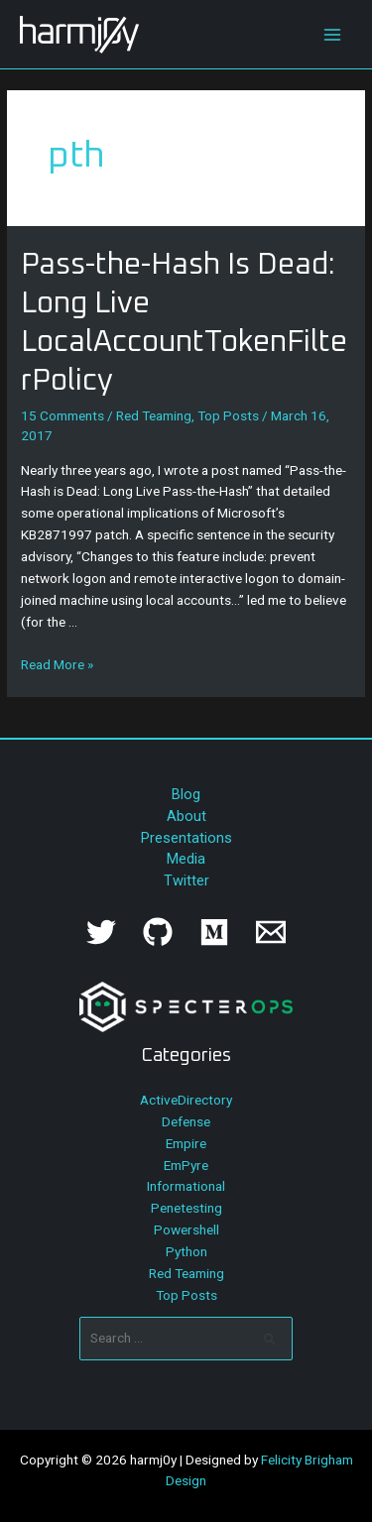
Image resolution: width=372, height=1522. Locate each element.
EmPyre (186, 1165)
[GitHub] (158, 932)
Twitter (186, 880)
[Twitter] (101, 932)
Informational (186, 1186)
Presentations (186, 838)
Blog (186, 794)
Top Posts (228, 415)
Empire (186, 1143)
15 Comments (62, 415)
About (186, 816)
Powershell (186, 1229)
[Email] (271, 932)
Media (186, 859)
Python (186, 1251)
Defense (186, 1121)
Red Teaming (153, 415)
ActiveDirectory (186, 1100)
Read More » (57, 664)
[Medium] (214, 932)
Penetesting (186, 1208)
